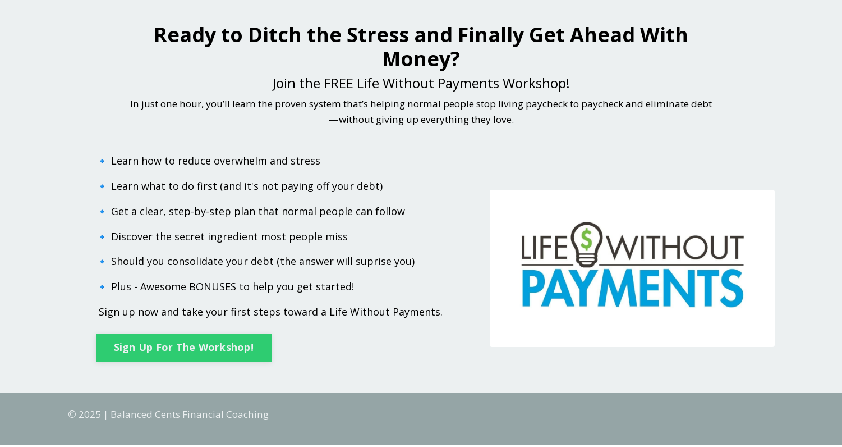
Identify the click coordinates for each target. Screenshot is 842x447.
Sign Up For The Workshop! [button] (184, 348)
